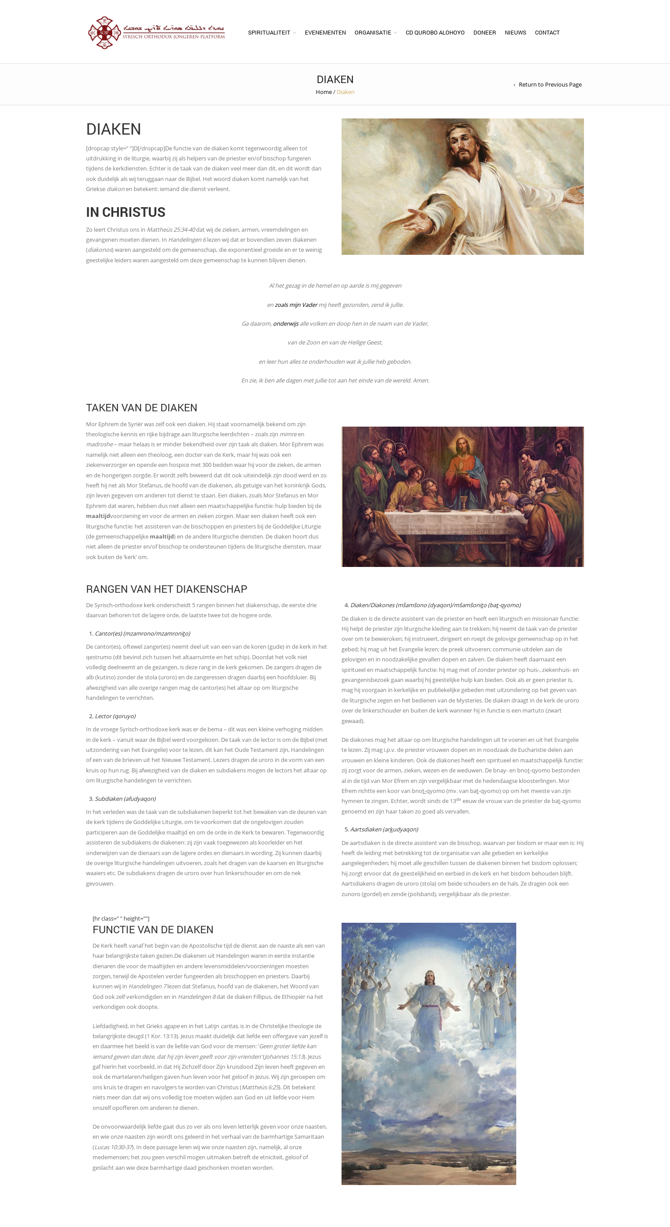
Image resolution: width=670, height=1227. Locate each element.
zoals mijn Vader (296, 305)
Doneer (484, 32)
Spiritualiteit (269, 32)
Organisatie (373, 32)
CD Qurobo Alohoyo (435, 32)
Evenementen (325, 32)
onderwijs (285, 323)
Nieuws (515, 32)
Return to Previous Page (550, 84)
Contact (547, 32)
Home (324, 92)
